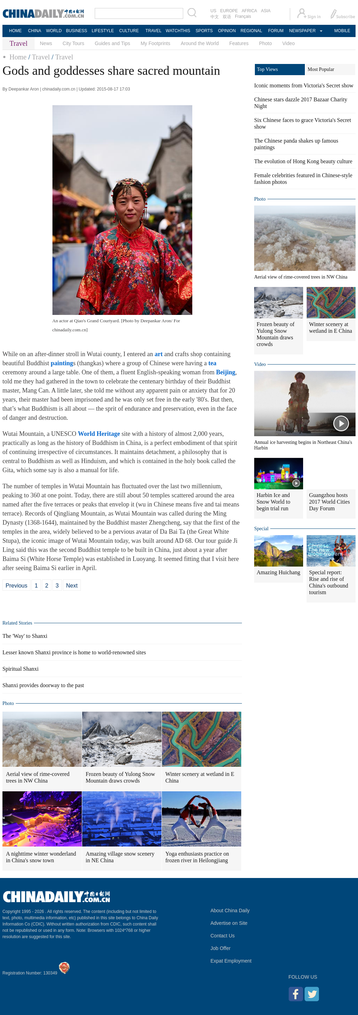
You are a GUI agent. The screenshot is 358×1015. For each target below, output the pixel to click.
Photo (265, 43)
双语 (227, 16)
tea (212, 363)
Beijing (225, 372)
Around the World (200, 43)
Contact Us (222, 935)
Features (239, 43)
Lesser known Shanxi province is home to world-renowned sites (74, 652)
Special (261, 528)
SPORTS (204, 30)
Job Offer (220, 948)
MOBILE (342, 30)
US (213, 10)
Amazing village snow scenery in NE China (120, 857)
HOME (15, 30)
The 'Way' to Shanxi (24, 636)
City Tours (73, 43)
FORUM (276, 30)
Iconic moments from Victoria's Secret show (303, 85)
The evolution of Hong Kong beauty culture (303, 161)
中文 (214, 16)
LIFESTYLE (103, 30)
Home (18, 57)
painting (62, 363)
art (159, 354)
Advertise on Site (229, 923)
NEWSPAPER (302, 30)
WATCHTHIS (178, 30)
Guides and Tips (112, 43)
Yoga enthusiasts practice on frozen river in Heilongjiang (197, 857)
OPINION (227, 30)
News (46, 43)
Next (72, 586)
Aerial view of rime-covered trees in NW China (38, 777)
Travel (41, 57)
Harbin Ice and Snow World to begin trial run (273, 501)
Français (243, 16)
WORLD (54, 30)
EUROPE (229, 10)
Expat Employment (231, 961)
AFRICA (249, 10)
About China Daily (230, 910)
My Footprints (155, 43)
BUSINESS (76, 30)
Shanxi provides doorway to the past (43, 685)
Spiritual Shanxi (20, 669)
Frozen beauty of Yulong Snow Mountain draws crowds (120, 777)
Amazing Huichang (278, 572)
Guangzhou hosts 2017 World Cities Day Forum (329, 501)
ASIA (265, 10)
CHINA (34, 30)
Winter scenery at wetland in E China (199, 777)
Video (288, 43)
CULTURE (129, 30)
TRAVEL (153, 30)
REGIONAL (251, 30)
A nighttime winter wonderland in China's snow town (41, 857)
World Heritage (99, 433)
